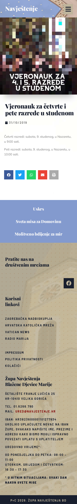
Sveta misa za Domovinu (38, 221)
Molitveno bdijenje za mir (38, 234)
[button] (68, 9)
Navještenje (21, 8)
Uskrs (38, 209)
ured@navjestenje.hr (35, 411)
